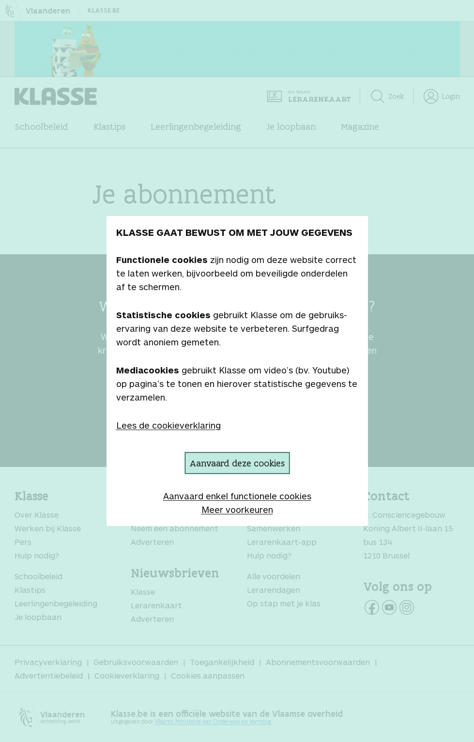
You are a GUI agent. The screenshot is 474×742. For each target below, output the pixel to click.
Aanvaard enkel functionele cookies (237, 496)
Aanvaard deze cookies (237, 463)
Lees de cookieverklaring (168, 425)
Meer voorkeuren (237, 509)
